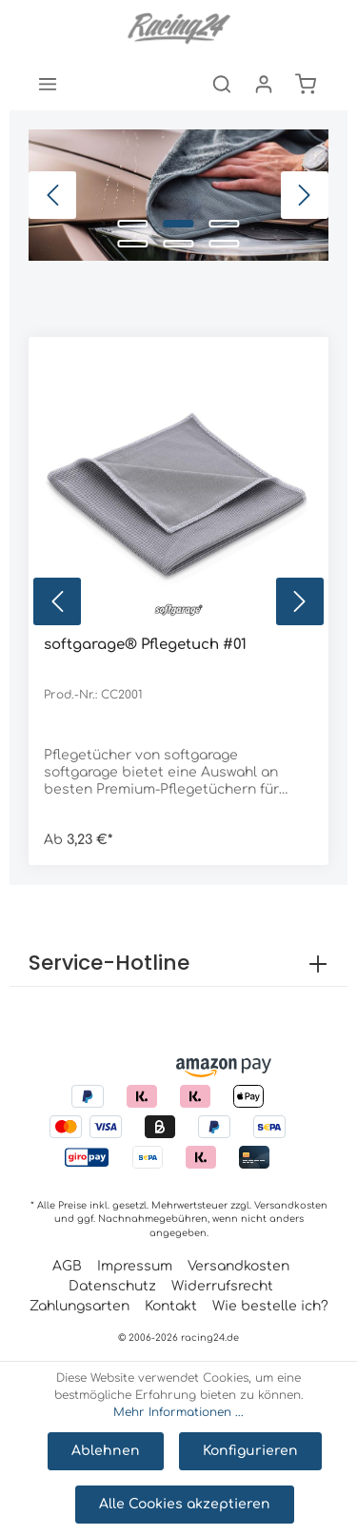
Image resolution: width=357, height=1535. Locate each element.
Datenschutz (112, 1286)
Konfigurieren (250, 1451)
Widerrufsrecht (222, 1286)
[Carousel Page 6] (224, 243)
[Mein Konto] (264, 84)
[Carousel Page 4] (133, 243)
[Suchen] (222, 84)
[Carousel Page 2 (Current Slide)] (179, 223)
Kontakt (171, 1306)
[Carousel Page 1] (133, 223)
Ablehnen (105, 1451)
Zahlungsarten (79, 1306)
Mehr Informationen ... (178, 1412)
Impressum (134, 1266)
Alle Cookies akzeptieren (184, 1504)
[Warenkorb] (306, 84)
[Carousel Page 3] (224, 223)
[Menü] (48, 84)
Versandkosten (290, 1205)
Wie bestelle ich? (270, 1306)
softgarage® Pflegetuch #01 (145, 645)
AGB (67, 1266)
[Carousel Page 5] (179, 243)
